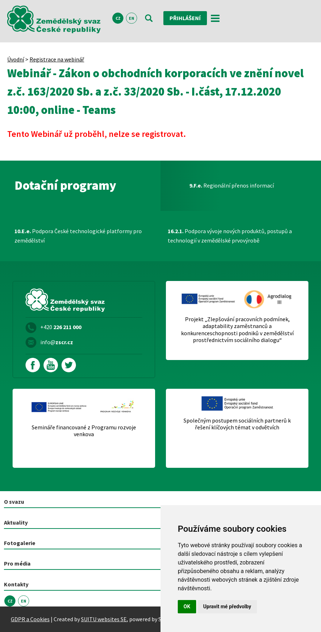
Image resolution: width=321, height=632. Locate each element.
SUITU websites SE (104, 619)
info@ (56, 342)
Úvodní (15, 59)
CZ (118, 18)
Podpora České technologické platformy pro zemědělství (78, 235)
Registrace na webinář (57, 59)
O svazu (14, 501)
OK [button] (187, 606)
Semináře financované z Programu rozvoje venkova (84, 431)
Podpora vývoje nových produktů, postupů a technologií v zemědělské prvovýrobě (230, 235)
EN (131, 18)
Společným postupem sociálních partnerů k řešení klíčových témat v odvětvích (237, 424)
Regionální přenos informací (231, 185)
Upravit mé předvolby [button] (227, 606)
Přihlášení (185, 18)
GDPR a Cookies (30, 619)
